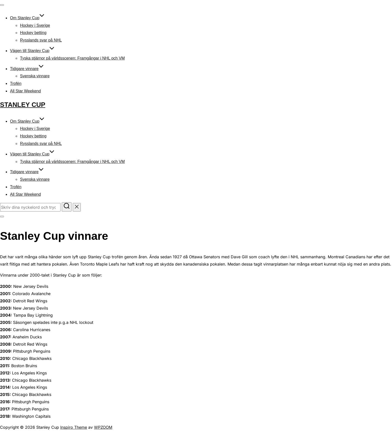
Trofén (16, 83)
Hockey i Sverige (35, 25)
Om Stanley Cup (27, 18)
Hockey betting (33, 33)
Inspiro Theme (73, 427)
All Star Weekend (25, 91)
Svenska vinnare (35, 76)
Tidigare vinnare (27, 69)
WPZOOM (103, 427)
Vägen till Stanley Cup (32, 51)
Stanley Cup (22, 104)
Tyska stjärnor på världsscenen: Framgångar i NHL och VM (72, 58)
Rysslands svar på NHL (41, 40)
